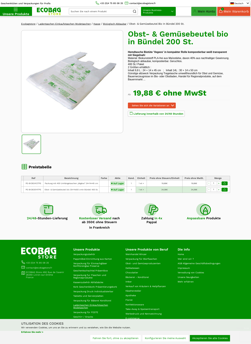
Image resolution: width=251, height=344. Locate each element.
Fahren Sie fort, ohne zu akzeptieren (115, 338)
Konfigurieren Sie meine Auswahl (165, 338)
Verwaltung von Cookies (193, 281)
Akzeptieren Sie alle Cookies (210, 338)
